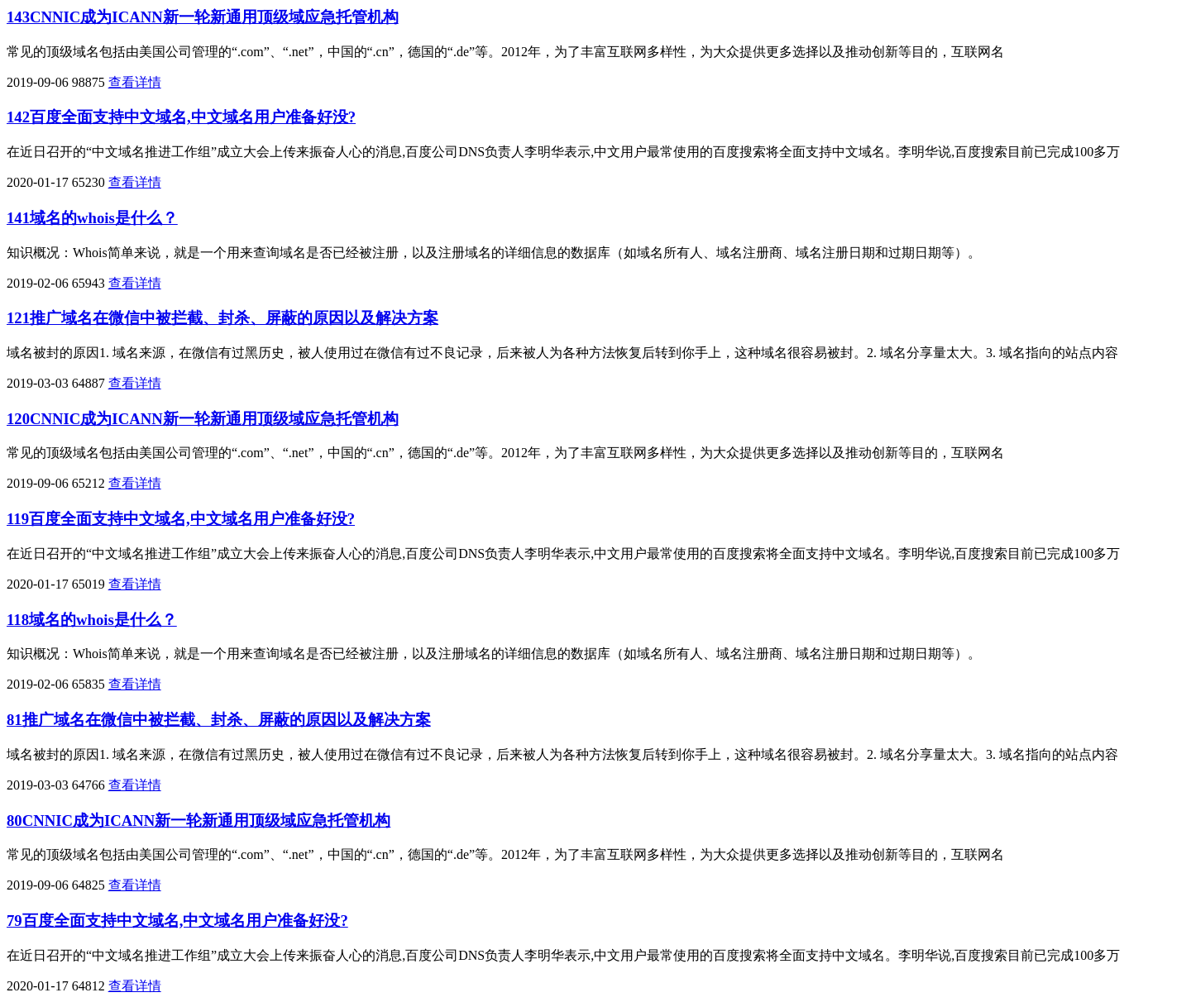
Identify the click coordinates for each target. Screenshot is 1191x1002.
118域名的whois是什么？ (92, 619)
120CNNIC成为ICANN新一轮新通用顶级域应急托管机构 (203, 418)
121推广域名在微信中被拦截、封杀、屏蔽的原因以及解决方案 (222, 318)
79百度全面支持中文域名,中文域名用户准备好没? (177, 920)
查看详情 (134, 82)
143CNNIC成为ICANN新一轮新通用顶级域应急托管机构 (203, 17)
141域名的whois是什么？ (92, 218)
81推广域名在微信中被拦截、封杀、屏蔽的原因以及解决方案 (219, 719)
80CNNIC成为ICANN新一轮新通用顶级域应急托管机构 (198, 820)
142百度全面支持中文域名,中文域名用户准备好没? (181, 117)
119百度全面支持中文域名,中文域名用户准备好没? (181, 518)
